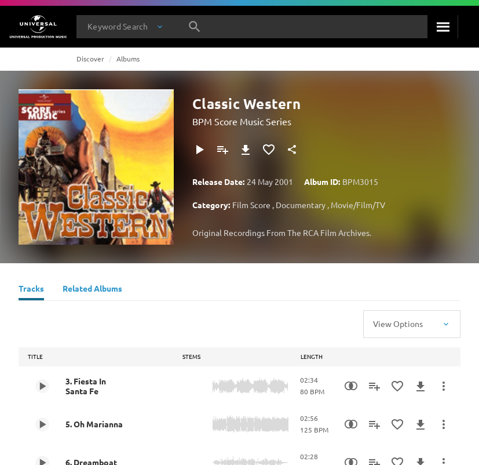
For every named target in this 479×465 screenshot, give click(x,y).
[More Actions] (444, 386)
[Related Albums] (92, 290)
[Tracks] (31, 290)
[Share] (292, 150)
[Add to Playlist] (222, 150)
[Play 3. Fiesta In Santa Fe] (42, 386)
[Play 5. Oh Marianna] (42, 424)
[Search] (442, 27)
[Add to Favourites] (269, 150)
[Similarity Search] (351, 386)
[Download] (246, 150)
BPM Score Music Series (241, 121)
